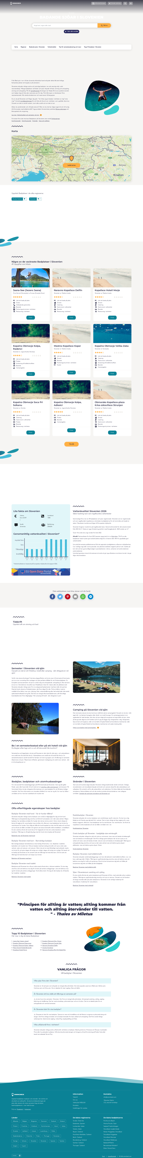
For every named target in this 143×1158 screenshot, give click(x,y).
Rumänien (57, 1136)
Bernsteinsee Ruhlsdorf (110, 1145)
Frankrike (24, 1126)
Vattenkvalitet (52, 47)
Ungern (15, 1146)
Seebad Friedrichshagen (111, 1126)
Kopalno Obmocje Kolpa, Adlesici (23, 945)
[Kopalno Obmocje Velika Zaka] (112, 333)
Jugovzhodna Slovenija (28, 352)
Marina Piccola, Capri (110, 1123)
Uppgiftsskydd (112, 1156)
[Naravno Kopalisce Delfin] (71, 277)
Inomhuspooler (16, 121)
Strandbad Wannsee (110, 1137)
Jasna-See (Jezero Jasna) (27, 290)
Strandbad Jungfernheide (111, 1129)
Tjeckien (62, 1141)
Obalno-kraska (66, 293)
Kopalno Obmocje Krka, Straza (51, 941)
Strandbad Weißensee (110, 1140)
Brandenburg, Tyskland (80, 1140)
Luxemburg (43, 1131)
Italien (63, 1126)
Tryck (103, 1156)
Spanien (53, 1141)
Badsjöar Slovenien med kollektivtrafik (84, 867)
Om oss (75, 1100)
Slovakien (33, 1141)
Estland (62, 1121)
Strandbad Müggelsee (110, 1134)
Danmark (44, 1121)
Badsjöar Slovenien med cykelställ (83, 885)
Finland (15, 1126)
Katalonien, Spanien (79, 1123)
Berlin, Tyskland (77, 1137)
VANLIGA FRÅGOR (79, 1102)
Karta (16, 47)
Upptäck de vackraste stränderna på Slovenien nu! (94, 793)
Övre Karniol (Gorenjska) (20, 293)
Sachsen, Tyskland (78, 1143)
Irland (56, 1126)
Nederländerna (17, 1136)
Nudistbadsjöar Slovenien (80, 828)
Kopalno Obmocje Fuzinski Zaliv (52, 943)
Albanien (15, 1121)
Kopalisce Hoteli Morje (107, 290)
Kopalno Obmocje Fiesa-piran (22, 943)
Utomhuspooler (26, 121)
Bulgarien (34, 1121)
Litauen (34, 1131)
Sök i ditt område (71, 31)
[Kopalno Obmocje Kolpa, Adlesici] (71, 389)
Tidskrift (75, 1097)
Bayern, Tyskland (78, 1132)
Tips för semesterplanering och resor (70, 47)
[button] (98, 3)
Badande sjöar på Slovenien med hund (23, 835)
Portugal (46, 1136)
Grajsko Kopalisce (47, 948)
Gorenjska (106, 349)
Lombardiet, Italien (78, 1126)
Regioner (23, 47)
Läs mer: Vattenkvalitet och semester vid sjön (27, 115)
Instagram (28, 1109)
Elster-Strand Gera (109, 1148)
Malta (53, 1131)
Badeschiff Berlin (109, 1143)
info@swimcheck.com (110, 1097)
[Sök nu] (104, 25)
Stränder (35, 121)
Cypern (24, 1146)
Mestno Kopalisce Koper (67, 346)
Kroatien (15, 1131)
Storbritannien (45, 1126)
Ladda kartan (71, 165)
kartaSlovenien (35, 91)
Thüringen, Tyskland (79, 1145)
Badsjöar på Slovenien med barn (21, 858)
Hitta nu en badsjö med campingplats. (86, 728)
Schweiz (24, 1141)
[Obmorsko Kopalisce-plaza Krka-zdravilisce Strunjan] (112, 389)
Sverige (15, 1141)
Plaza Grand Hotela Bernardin (22, 948)
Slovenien (71, 13)
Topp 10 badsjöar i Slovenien (92, 47)
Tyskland (53, 1121)
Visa (30, 317)
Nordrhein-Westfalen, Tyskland (82, 1134)
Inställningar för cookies (80, 1108)
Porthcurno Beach (109, 1121)
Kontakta (75, 1105)
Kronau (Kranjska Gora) (37, 293)
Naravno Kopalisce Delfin (68, 290)
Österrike (29, 1136)
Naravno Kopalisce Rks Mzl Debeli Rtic (54, 950)
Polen (38, 1136)
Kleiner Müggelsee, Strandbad (113, 1132)
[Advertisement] (66, 64)
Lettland (24, 1131)
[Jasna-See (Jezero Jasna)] (31, 277)
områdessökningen (26, 101)
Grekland (34, 1126)
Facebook (20, 1109)
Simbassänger (55, 118)
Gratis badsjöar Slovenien (80, 849)
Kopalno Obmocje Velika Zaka (112, 346)
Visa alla (71, 444)
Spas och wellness (44, 121)
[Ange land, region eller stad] (64, 25)
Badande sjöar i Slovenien (37, 47)
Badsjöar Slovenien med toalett (21, 876)
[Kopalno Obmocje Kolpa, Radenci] (31, 333)
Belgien (24, 1121)
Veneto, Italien (77, 1129)
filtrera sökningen (61, 109)
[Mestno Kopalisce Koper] (71, 333)
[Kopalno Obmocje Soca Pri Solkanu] (31, 389)
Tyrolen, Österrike (78, 1121)
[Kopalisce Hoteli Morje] (112, 277)
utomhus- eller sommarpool (49, 787)
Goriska (23, 408)
